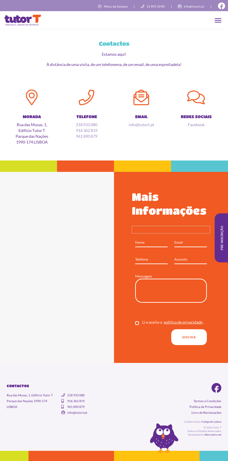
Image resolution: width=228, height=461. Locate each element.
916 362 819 (86, 130)
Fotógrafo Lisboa (211, 421)
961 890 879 (86, 136)
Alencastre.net (212, 434)
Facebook (196, 124)
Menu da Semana (116, 6)
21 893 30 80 (156, 6)
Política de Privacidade (205, 407)
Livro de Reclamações (206, 412)
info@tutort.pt (194, 6)
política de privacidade (183, 322)
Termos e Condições (207, 401)
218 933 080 (86, 124)
